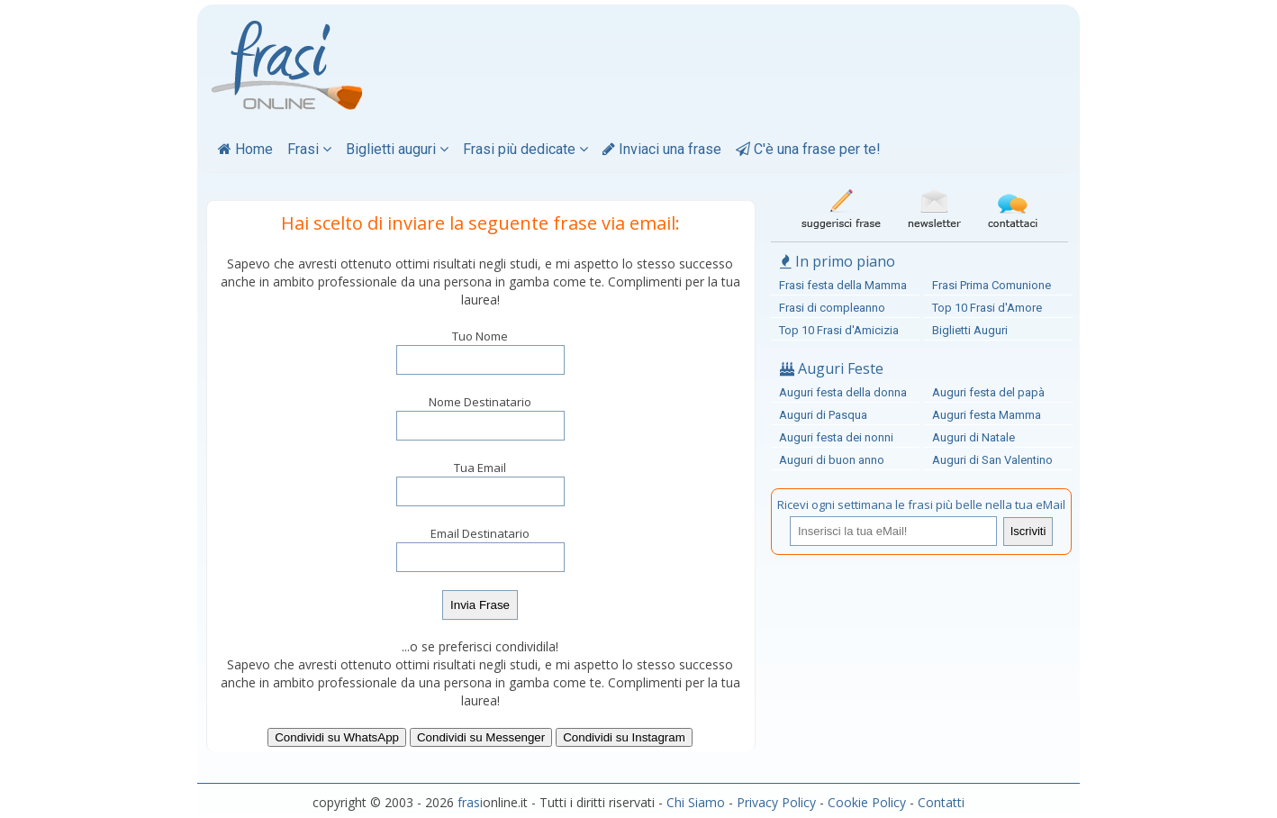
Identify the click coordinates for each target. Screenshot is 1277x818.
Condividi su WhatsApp (337, 737)
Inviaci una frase (661, 149)
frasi (470, 802)
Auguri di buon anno (831, 460)
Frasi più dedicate (525, 149)
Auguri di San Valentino (992, 460)
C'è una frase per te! (808, 149)
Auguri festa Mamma (986, 415)
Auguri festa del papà (988, 392)
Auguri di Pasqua (823, 415)
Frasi (309, 149)
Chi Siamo (695, 802)
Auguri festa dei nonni (836, 437)
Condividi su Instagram (624, 737)
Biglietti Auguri (970, 330)
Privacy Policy (776, 802)
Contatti (941, 802)
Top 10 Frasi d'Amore (987, 307)
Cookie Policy (867, 802)
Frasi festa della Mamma (843, 285)
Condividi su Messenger (481, 737)
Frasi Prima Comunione (991, 285)
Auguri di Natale (973, 437)
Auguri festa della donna (843, 392)
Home (245, 149)
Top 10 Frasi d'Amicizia (839, 330)
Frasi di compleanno (832, 307)
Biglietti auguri (397, 149)
